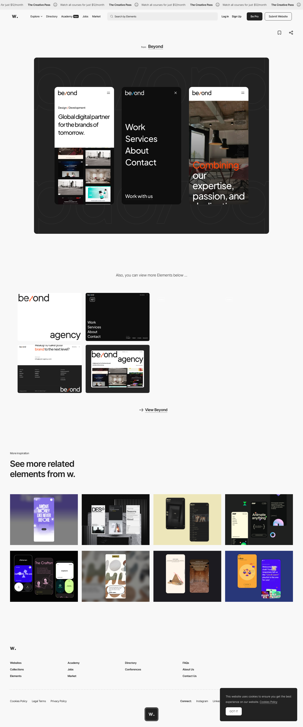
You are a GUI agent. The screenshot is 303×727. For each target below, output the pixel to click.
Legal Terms (39, 701)
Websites (15, 662)
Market (96, 16)
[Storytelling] (187, 576)
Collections (17, 669)
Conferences (133, 669)
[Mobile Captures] (44, 576)
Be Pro (255, 16)
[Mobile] (44, 519)
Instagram (202, 701)
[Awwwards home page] (151, 714)
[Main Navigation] (118, 317)
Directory (51, 16)
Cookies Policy (18, 701)
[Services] (253, 317)
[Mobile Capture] (187, 519)
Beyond (155, 46)
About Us (188, 669)
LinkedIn (218, 701)
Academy (70, 16)
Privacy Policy (59, 701)
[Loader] (50, 317)
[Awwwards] (15, 16)
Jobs (85, 16)
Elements (15, 676)
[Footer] (50, 369)
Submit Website (278, 16)
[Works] (185, 317)
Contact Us (190, 676)
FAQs (186, 662)
